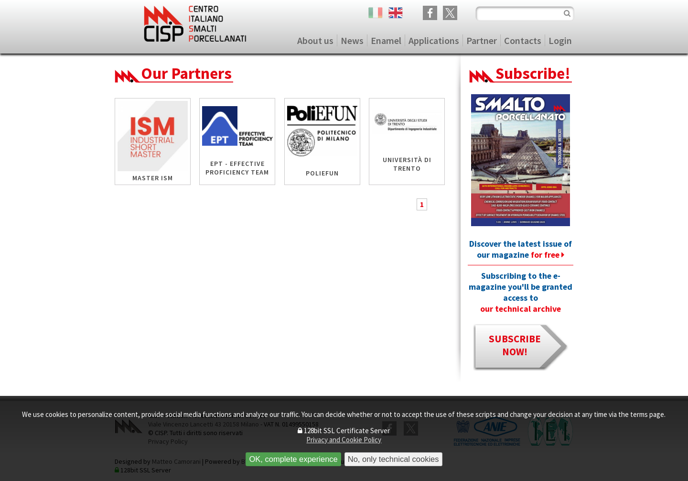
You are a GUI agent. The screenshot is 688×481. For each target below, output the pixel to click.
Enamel (386, 40)
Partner (481, 40)
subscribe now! (515, 345)
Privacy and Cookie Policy (343, 439)
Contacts (522, 40)
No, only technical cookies (393, 459)
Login (560, 40)
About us (315, 40)
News (352, 40)
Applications (433, 40)
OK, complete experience (293, 459)
